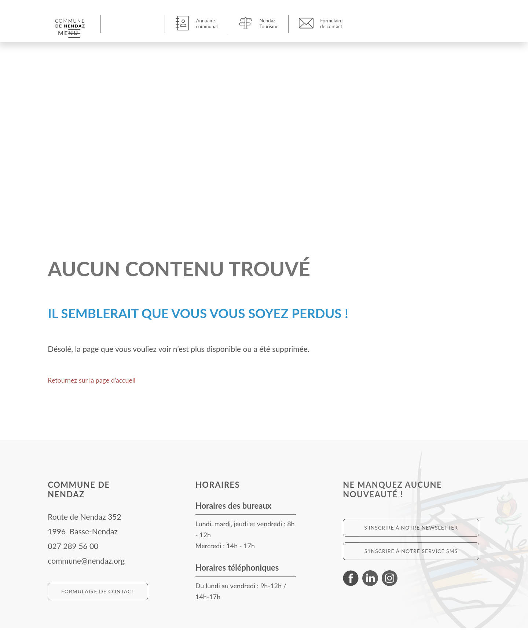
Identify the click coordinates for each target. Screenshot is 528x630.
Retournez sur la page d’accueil (99, 381)
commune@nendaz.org (86, 562)
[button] (133, 23)
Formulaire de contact (98, 593)
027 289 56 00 (73, 548)
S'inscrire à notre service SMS (411, 553)
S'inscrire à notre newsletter (411, 530)
